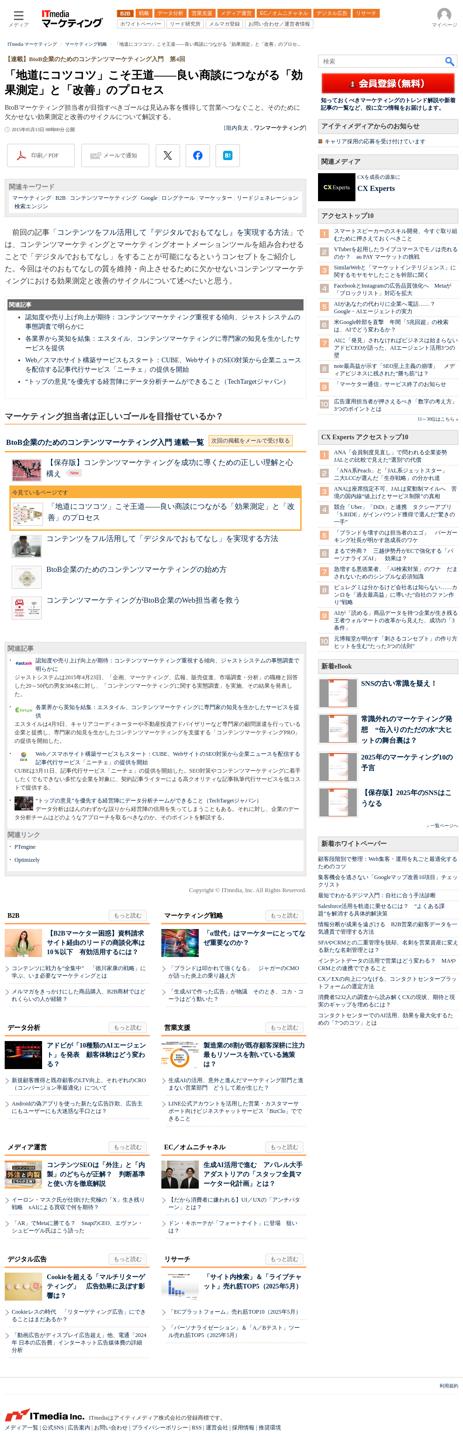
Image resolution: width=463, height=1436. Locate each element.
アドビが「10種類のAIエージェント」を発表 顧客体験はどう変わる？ (96, 1055)
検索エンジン (31, 206)
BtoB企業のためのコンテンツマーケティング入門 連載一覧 (105, 442)
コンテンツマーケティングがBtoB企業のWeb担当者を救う (143, 600)
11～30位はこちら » (438, 419)
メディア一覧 (21, 1427)
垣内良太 (237, 128)
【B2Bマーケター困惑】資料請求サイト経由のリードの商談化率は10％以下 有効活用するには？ (96, 943)
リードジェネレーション (267, 198)
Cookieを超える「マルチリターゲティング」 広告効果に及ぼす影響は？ (96, 1286)
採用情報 (243, 1427)
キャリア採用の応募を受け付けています (375, 141)
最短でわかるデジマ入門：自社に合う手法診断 (377, 895)
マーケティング (31, 198)
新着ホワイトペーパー (354, 843)
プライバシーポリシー (160, 1427)
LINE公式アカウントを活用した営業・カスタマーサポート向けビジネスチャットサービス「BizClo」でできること (235, 1111)
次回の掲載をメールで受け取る (250, 440)
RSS (197, 1427)
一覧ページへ (444, 825)
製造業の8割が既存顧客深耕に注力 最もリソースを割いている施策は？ (257, 1055)
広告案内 (79, 1427)
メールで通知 (120, 155)
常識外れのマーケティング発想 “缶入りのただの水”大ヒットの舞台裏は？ (406, 729)
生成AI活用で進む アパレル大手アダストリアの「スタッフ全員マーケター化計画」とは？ (253, 1174)
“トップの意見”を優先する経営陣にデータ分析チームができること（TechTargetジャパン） (157, 381)
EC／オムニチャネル (194, 1147)
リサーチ (177, 1259)
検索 (450, 61)
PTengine (25, 847)
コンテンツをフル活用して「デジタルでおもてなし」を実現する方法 (162, 538)
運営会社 (217, 1427)
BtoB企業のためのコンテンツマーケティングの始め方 (136, 569)
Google (149, 198)
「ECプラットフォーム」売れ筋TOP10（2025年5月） (234, 1312)
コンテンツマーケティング (103, 198)
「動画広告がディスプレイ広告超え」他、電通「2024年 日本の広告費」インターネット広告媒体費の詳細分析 (79, 1342)
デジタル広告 (27, 1259)
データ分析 (23, 1027)
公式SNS (53, 1427)
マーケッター (215, 198)
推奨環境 (270, 1427)
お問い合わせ (111, 1427)
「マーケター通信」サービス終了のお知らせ (390, 384)
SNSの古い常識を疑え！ (399, 683)
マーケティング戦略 (193, 915)
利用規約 (449, 1385)
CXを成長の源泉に (378, 177)
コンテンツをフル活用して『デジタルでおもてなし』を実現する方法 (173, 232)
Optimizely (27, 860)
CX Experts (376, 188)
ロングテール (178, 198)
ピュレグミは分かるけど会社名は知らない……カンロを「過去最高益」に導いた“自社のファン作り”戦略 (395, 594)
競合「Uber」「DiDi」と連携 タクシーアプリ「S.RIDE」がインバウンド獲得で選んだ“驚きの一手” (394, 514)
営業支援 (177, 1027)
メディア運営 (27, 1147)
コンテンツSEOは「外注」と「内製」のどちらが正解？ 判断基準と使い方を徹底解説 (96, 1174)
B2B (60, 198)
